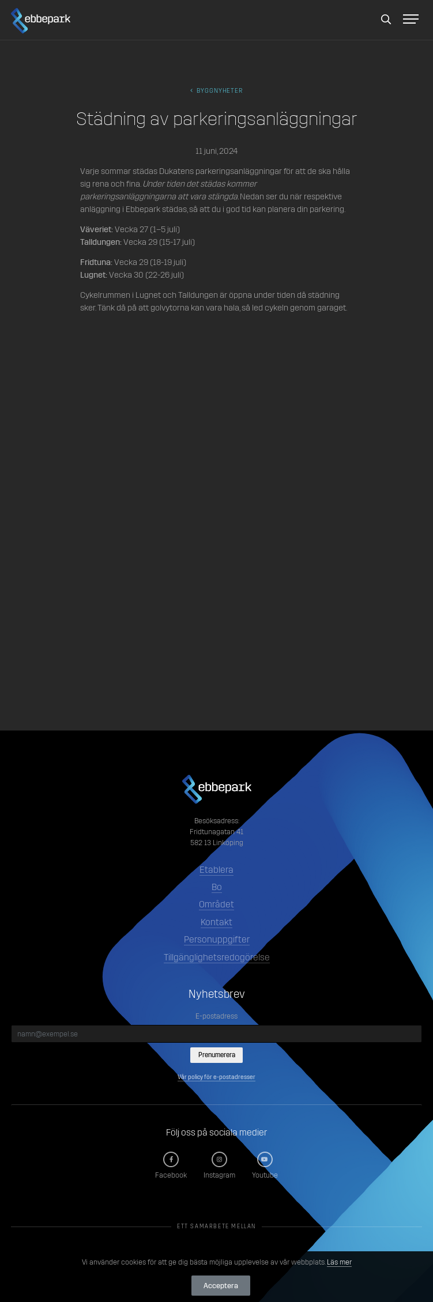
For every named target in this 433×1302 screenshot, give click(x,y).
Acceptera (221, 1285)
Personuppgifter (217, 939)
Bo (217, 886)
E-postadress (216, 1016)
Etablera (216, 869)
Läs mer (339, 1262)
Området (216, 904)
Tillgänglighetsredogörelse (217, 957)
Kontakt (216, 922)
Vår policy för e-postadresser (216, 1077)
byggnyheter (216, 90)
